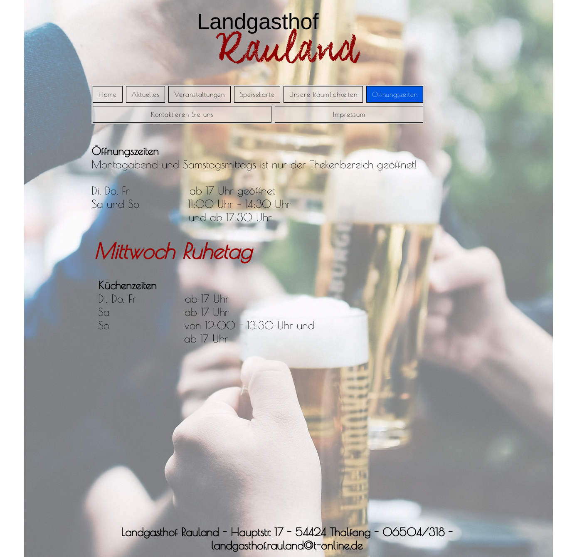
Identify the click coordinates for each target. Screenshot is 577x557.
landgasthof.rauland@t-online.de (286, 545)
